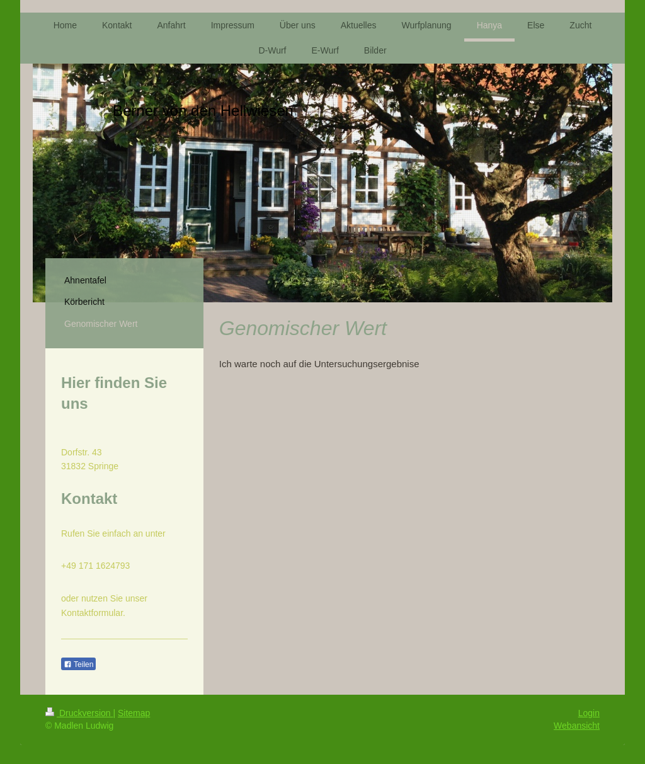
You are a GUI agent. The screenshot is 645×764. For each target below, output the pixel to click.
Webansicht (577, 726)
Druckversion (79, 713)
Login (589, 713)
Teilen (78, 664)
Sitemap (134, 713)
